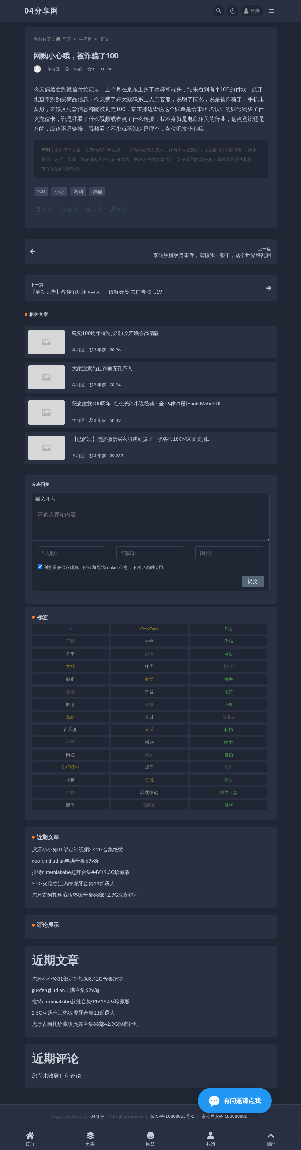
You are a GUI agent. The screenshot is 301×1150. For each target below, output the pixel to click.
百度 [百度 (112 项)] (149, 716)
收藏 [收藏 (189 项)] (149, 704)
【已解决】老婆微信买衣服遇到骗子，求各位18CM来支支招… (141, 439)
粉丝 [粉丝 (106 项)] (70, 742)
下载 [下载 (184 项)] (70, 641)
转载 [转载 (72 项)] (70, 792)
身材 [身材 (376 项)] (228, 780)
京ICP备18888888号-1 (172, 1116)
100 (41, 191)
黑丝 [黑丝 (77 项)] (228, 805)
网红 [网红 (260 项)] (70, 754)
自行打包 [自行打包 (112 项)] (70, 767)
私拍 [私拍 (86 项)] (228, 729)
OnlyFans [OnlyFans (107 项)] (149, 628)
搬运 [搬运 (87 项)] (70, 704)
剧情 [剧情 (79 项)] (149, 654)
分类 (90, 1139)
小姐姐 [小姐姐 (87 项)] (228, 666)
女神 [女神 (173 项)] (70, 666)
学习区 (85, 39)
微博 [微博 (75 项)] (149, 679)
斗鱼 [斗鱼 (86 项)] (228, 704)
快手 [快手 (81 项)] (228, 679)
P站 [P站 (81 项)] (228, 628)
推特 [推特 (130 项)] (228, 691)
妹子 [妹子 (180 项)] (149, 666)
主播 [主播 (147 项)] (149, 641)
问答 (150, 1139)
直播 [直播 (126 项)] (149, 729)
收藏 (69, 209)
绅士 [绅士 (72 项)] (228, 742)
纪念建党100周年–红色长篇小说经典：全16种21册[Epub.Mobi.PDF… (149, 403)
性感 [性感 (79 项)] (70, 691)
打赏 (45, 209)
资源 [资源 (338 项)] (149, 780)
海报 (94, 209)
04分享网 (42, 10)
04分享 (97, 1116)
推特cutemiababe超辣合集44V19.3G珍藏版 (81, 872)
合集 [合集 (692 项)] (228, 654)
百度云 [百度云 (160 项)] (228, 716)
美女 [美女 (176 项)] (149, 754)
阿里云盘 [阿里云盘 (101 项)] (228, 792)
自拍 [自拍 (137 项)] (228, 754)
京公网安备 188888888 (225, 1116)
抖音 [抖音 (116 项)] (149, 691)
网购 (78, 191)
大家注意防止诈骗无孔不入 (102, 368)
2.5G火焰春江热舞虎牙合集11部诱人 (73, 883)
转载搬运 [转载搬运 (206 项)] (149, 792)
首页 (66, 39)
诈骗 (97, 191)
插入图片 (45, 499)
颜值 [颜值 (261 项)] (70, 805)
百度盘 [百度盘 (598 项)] (70, 729)
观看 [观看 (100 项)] (228, 767)
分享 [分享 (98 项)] (70, 654)
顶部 (271, 1139)
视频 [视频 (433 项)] (70, 780)
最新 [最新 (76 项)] (70, 716)
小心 (59, 191)
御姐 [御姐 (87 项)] (70, 679)
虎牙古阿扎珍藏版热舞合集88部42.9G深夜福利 (85, 894)
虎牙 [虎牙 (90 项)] (149, 767)
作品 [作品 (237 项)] (228, 641)
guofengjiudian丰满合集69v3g (66, 860)
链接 (118, 209)
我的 (211, 1139)
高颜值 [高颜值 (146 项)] (149, 805)
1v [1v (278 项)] (70, 628)
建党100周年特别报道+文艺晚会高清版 (115, 333)
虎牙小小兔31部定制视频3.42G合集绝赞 (77, 849)
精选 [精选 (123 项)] (149, 742)
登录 (252, 11)
